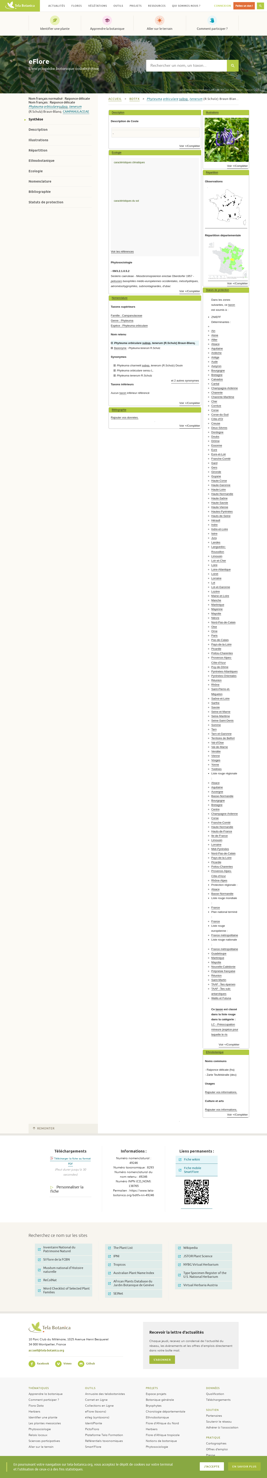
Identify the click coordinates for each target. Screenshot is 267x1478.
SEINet (115, 1294)
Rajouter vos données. (125, 417)
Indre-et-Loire (219, 529)
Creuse (215, 423)
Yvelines (216, 769)
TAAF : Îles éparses (223, 984)
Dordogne (217, 432)
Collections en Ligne (99, 1405)
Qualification (215, 1394)
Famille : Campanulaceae (126, 315)
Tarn (214, 729)
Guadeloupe (218, 953)
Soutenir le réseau (219, 1421)
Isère (214, 533)
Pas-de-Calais (220, 640)
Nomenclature (40, 181)
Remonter (44, 1128)
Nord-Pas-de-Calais (223, 622)
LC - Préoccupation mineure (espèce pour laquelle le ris (224, 1029)
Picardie (216, 648)
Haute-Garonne (220, 485)
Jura (214, 538)
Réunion (216, 680)
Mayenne (217, 609)
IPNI (113, 1256)
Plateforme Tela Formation (104, 1435)
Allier (214, 339)
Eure (214, 449)
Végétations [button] (97, 5)
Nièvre (215, 617)
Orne (214, 631)
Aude (214, 361)
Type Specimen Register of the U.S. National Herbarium (202, 1275)
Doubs (215, 436)
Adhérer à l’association (222, 1427)
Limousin (216, 556)
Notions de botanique (161, 1441)
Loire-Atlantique (221, 569)
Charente (217, 392)
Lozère (215, 591)
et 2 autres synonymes (185, 380)
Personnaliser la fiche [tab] (66, 1189)
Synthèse (36, 119)
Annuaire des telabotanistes (105, 1394)
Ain (213, 330)
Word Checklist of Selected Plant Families (64, 1290)
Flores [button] (76, 5)
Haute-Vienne (219, 507)
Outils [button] (118, 5)
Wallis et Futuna (221, 998)
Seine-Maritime (220, 716)
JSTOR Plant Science (195, 1256)
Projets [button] (136, 5)
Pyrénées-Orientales (224, 675)
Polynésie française (223, 971)
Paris (214, 635)
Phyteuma (36, 107)
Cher (214, 401)
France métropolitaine (224, 935)
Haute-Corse (219, 480)
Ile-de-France (219, 835)
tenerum (75, 107)
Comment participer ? (212, 29)
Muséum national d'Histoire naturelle (60, 1270)
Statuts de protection (46, 202)
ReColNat (47, 1280)
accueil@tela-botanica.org (46, 1350)
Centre (215, 809)
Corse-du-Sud (220, 414)
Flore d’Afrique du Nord (162, 1423)
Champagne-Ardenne (224, 388)
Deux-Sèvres (219, 427)
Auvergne (217, 791)
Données (213, 1388)
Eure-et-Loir (218, 454)
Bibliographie (40, 192)
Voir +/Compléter (189, 146)
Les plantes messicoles (45, 1423)
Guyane (216, 476)
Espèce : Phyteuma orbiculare (129, 325)
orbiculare (51, 107)
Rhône (215, 684)
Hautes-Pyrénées (222, 511)
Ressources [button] (157, 5)
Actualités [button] (56, 5)
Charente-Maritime (222, 397)
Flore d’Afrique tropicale (163, 1435)
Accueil (115, 99)
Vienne (215, 755)
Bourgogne (218, 370)
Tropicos (117, 1265)
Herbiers (34, 1411)
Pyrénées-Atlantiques (224, 671)
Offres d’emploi (217, 1449)
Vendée (216, 751)
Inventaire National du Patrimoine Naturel (56, 1249)
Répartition (38, 150)
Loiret (214, 573)
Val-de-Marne (219, 747)
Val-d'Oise (217, 742)
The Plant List (120, 1248)
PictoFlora (92, 1429)
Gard (214, 463)
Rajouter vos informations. (221, 1092)
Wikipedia (188, 1248)
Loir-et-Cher (218, 560)
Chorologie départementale (165, 1411)
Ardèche (216, 352)
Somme (216, 725)
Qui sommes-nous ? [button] (186, 5)
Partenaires (214, 1415)
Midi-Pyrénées (220, 849)
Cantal (215, 383)
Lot (213, 582)
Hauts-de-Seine (221, 515)
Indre (214, 524)
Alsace (215, 344)
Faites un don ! (244, 5)
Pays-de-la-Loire (221, 644)
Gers (214, 467)
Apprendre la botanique (107, 29)
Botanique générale (160, 1399)
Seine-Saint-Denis (222, 720)
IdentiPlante (93, 1423)
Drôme (215, 441)
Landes (215, 542)
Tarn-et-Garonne (221, 733)
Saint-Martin (218, 979)
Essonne (216, 445)
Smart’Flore (93, 1446)
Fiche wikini (189, 1159)
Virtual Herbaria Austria (198, 1285)
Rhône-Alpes (219, 880)
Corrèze (216, 405)
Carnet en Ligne (96, 1399)
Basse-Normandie (222, 796)
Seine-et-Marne (220, 711)
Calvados (217, 379)
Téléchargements (218, 1399)
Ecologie (36, 171)
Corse (215, 410)
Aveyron (216, 366)
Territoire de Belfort (223, 738)
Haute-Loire (218, 489)
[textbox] (186, 66)
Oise (214, 626)
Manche (216, 600)
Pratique (213, 1437)
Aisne (214, 335)
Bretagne (217, 374)
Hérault (215, 520)
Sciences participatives (44, 1441)
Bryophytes (154, 1405)
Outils (90, 1388)
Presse (210, 1455)
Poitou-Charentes (222, 653)
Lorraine (216, 578)
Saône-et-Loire (220, 698)
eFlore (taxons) (95, 1411)
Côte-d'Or (217, 419)
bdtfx (134, 99)
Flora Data (36, 1405)
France (215, 907)
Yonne (215, 764)
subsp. (63, 107)
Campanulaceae (76, 112)
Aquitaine (217, 348)
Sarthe (215, 702)
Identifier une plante (55, 29)
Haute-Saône (219, 498)
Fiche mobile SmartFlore (190, 1170)
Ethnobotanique (41, 161)
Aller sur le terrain (159, 29)
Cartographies (216, 1443)
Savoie (215, 707)
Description (38, 130)
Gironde (216, 471)
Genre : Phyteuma (122, 320)
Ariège (215, 357)
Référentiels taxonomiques (104, 1441)
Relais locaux (38, 1435)
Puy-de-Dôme (219, 667)
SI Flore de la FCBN (54, 1260)
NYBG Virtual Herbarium (198, 1265)
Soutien (212, 1410)
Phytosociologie (40, 1429)
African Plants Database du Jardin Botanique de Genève (131, 1283)
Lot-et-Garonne (220, 587)
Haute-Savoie (219, 502)
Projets (152, 1388)
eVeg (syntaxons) (97, 1417)
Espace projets (156, 1394)
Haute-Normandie (222, 493)
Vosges (215, 760)
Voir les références (122, 251)
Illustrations (38, 140)
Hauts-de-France (221, 831)
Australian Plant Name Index (131, 1273)
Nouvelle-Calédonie (223, 966)
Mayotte (216, 613)
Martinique (217, 604)
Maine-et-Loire (220, 595)
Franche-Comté (221, 458)
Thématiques (39, 1388)
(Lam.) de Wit (202, 89)
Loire (214, 565)
